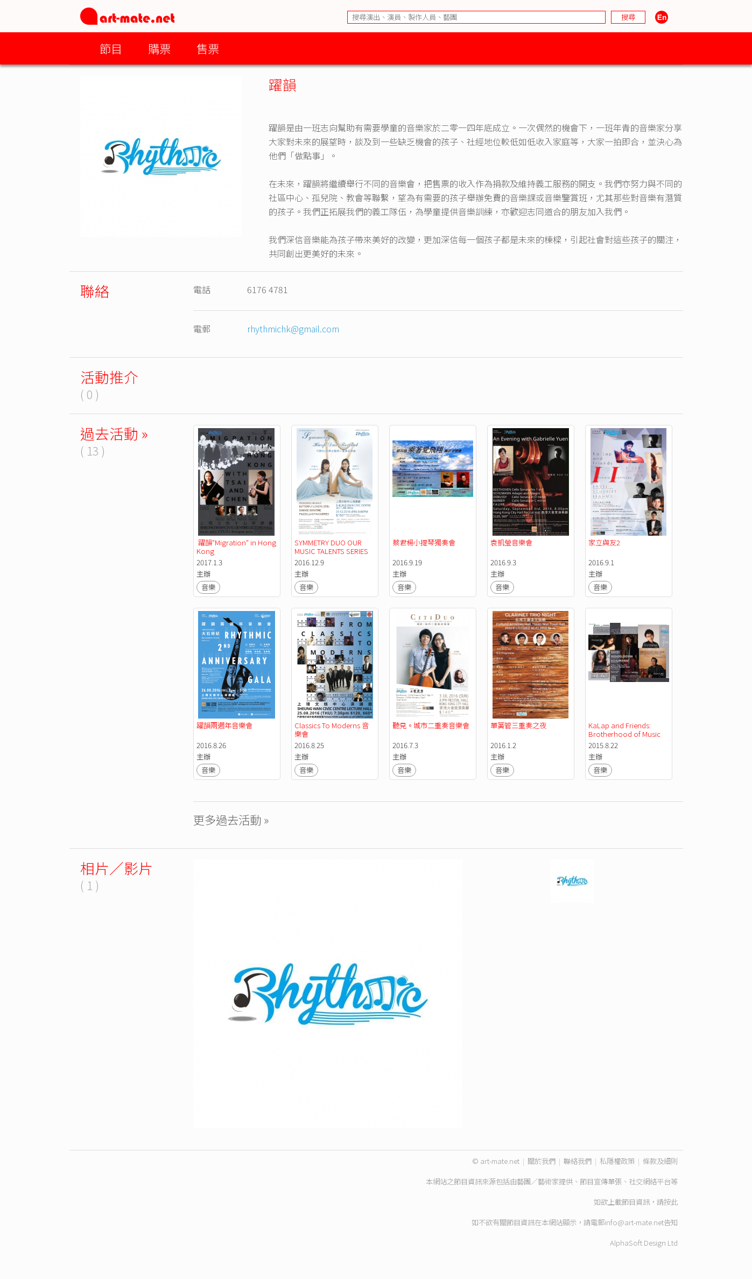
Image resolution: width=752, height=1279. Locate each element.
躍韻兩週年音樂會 (224, 725)
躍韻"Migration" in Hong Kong (237, 546)
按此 (671, 1202)
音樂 (208, 587)
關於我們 (542, 1161)
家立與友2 (604, 542)
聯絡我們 (578, 1161)
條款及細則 (660, 1161)
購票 (159, 48)
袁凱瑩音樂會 (511, 542)
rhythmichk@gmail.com (293, 328)
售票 (207, 48)
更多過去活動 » (231, 819)
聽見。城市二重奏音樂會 (430, 725)
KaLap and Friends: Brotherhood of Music (624, 729)
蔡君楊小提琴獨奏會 (423, 542)
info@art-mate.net (634, 1222)
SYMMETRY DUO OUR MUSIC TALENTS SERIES (331, 546)
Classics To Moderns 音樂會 (331, 729)
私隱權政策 (617, 1161)
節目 (111, 48)
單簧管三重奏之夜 (518, 725)
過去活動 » (114, 433)
